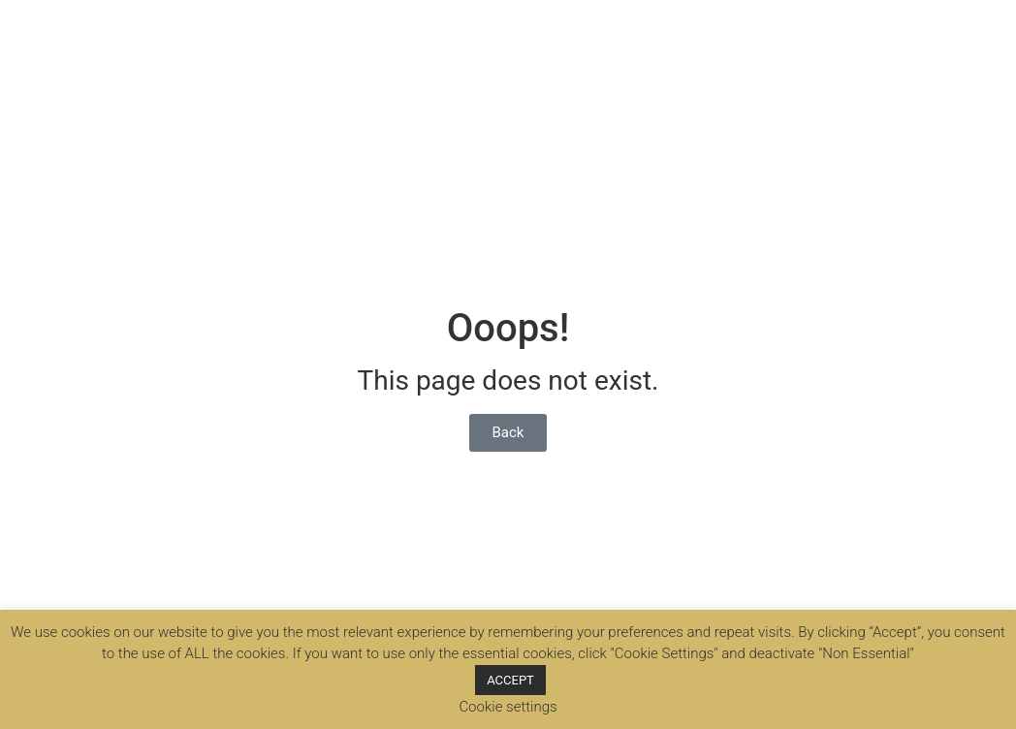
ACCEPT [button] (510, 680)
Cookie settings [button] (507, 706)
